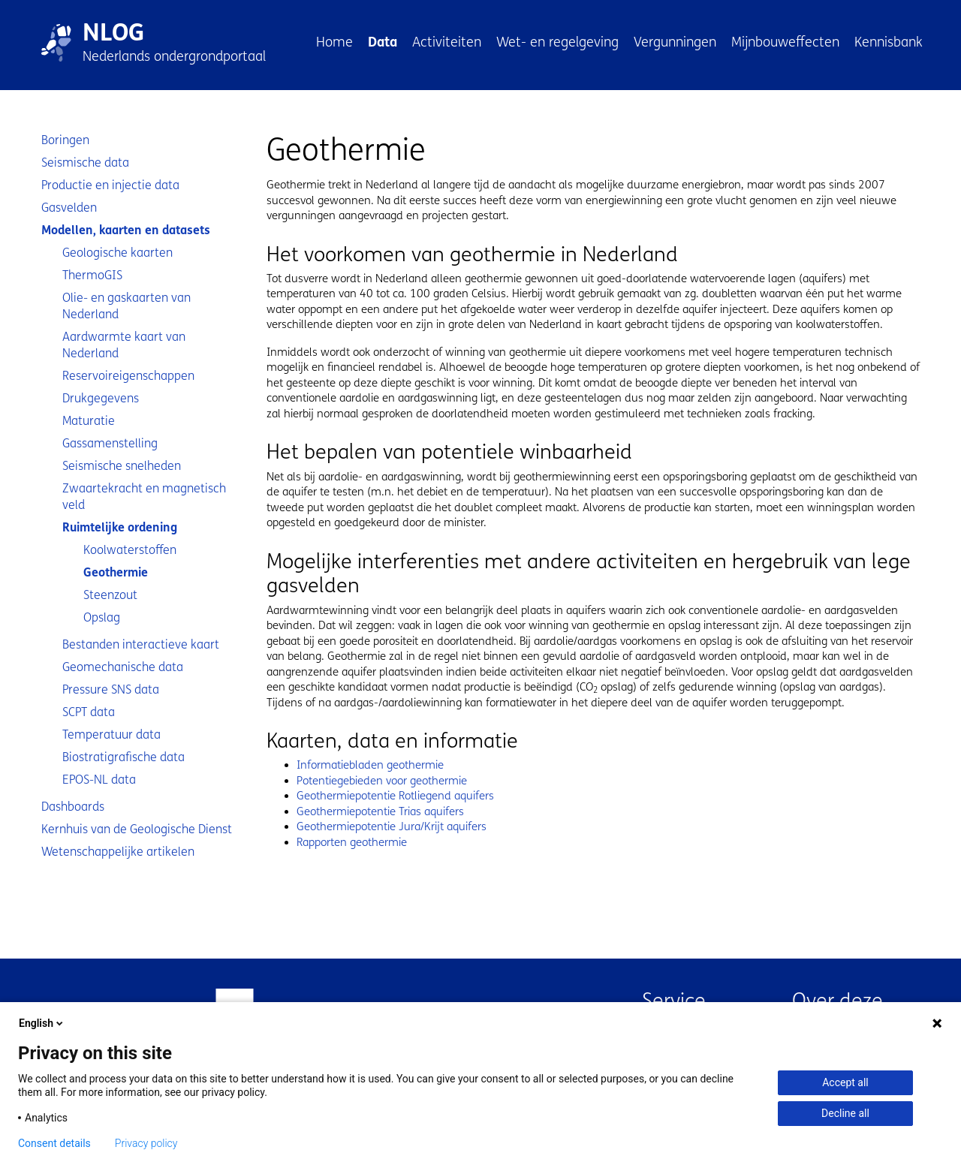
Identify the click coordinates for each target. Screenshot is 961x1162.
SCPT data (88, 712)
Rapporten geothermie (352, 842)
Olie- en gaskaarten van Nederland (126, 305)
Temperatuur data (111, 734)
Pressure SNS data (110, 689)
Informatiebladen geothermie (370, 765)
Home (334, 42)
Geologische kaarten (117, 252)
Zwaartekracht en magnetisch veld (144, 496)
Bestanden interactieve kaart (140, 644)
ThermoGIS (92, 275)
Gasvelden (69, 207)
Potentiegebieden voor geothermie (382, 780)
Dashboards (72, 806)
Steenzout (110, 595)
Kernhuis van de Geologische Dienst (136, 829)
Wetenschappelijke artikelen (117, 851)
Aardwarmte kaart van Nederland (123, 345)
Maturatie (88, 421)
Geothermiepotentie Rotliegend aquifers (395, 795)
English (42, 1023)
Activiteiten (446, 42)
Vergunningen (675, 42)
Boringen (65, 140)
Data (382, 42)
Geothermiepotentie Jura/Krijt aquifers (392, 826)
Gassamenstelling (110, 443)
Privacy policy (146, 1143)
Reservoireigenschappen (128, 376)
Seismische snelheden (121, 466)
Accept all (845, 1082)
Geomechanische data (122, 667)
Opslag (101, 617)
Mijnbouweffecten (785, 42)
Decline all (845, 1113)
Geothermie (115, 572)
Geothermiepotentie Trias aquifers (380, 811)
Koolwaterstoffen (129, 550)
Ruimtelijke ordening (119, 527)
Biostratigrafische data (123, 757)
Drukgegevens (100, 398)
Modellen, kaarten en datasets (125, 230)
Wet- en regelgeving (557, 42)
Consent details (54, 1143)
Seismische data (85, 162)
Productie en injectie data (110, 185)
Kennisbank (888, 42)
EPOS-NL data (99, 779)
